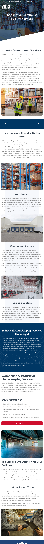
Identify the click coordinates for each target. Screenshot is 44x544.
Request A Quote (22, 423)
